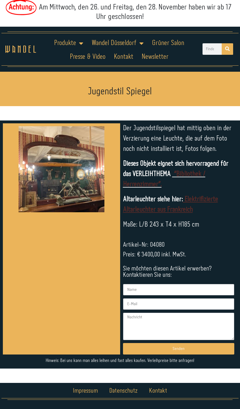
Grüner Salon (168, 43)
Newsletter (155, 57)
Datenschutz (123, 391)
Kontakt (123, 57)
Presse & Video (88, 57)
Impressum (85, 391)
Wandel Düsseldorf (118, 43)
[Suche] (227, 49)
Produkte (68, 43)
